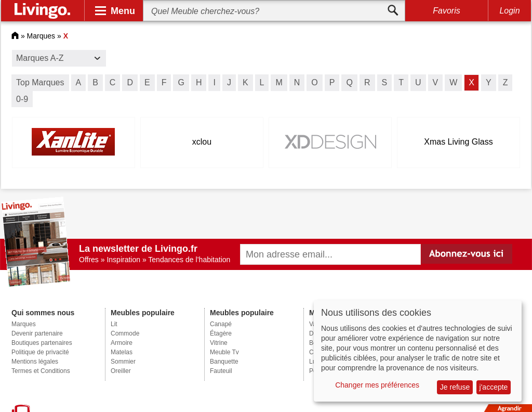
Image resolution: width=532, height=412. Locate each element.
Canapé (221, 324)
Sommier (123, 361)
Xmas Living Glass (458, 141)
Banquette (224, 361)
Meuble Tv (224, 352)
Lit (114, 324)
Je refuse (455, 387)
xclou (201, 141)
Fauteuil (221, 371)
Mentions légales (34, 361)
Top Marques (40, 82)
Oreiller (121, 371)
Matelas (121, 352)
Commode (125, 333)
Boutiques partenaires (41, 342)
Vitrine (219, 342)
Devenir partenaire (37, 333)
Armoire (121, 342)
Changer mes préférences (377, 385)
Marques (41, 36)
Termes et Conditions (40, 371)
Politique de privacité (40, 352)
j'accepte (494, 387)
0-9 (22, 99)
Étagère (221, 333)
